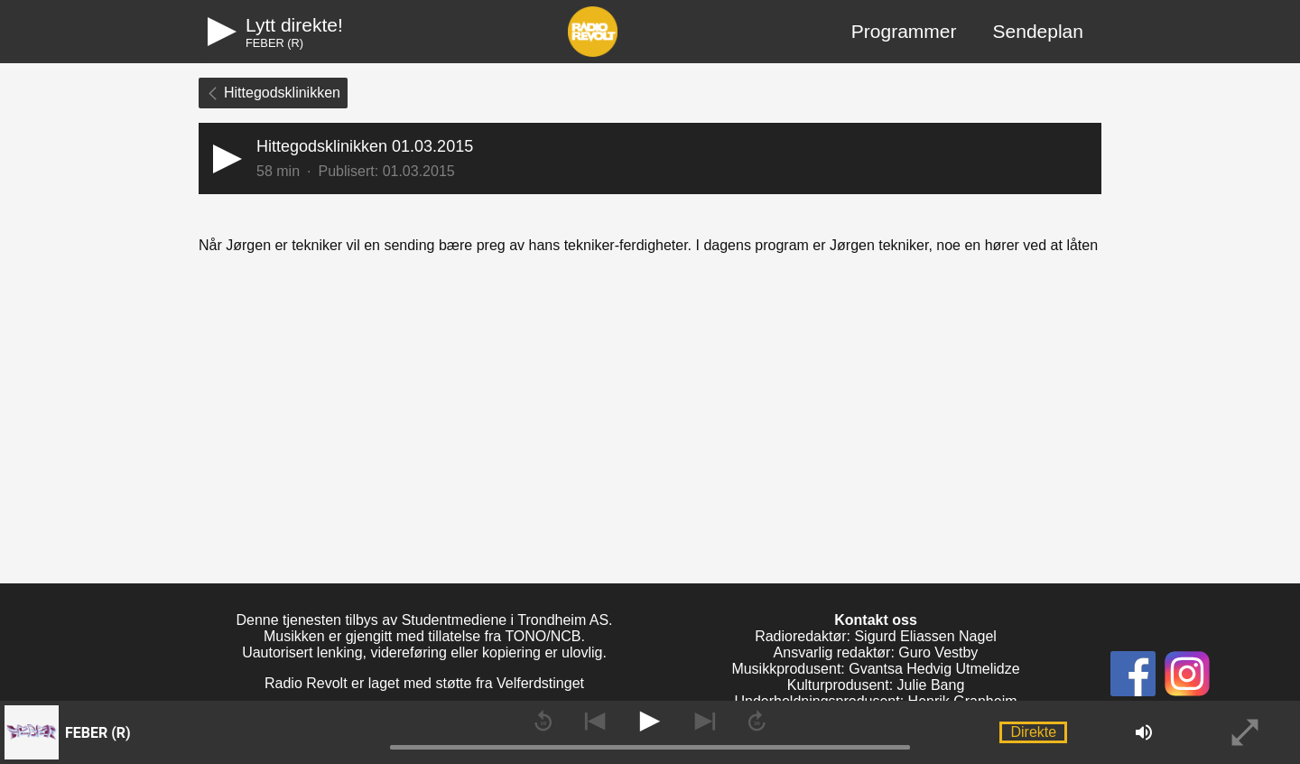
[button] (650, 158)
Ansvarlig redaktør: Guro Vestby (876, 652)
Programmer (904, 31)
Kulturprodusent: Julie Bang (876, 685)
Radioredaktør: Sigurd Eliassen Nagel (876, 636)
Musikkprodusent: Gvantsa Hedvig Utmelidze (875, 668)
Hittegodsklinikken (273, 92)
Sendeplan (1038, 31)
